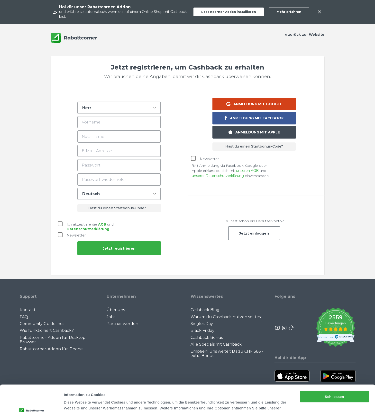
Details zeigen (76, 402)
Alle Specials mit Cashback (216, 344)
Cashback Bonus (207, 337)
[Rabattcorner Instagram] (284, 328)
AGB (102, 224)
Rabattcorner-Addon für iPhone (51, 349)
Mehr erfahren (289, 12)
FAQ (24, 317)
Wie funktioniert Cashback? (47, 330)
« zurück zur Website (304, 34)
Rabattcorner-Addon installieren (228, 12)
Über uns (116, 309)
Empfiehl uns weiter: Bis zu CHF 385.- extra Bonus (227, 353)
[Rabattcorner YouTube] (277, 328)
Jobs (111, 317)
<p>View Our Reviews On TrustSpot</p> (335, 328)
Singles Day (202, 323)
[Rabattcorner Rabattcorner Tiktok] (291, 328)
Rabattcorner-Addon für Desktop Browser (52, 339)
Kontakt (28, 309)
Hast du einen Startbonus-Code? (254, 146)
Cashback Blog (205, 309)
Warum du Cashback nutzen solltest (226, 317)
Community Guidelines (42, 323)
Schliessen (334, 372)
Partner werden (122, 323)
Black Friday (202, 330)
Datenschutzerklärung (84, 389)
